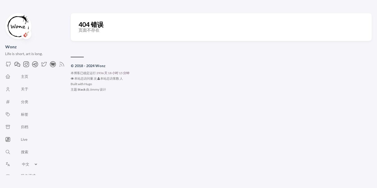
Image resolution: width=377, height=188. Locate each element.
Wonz (11, 46)
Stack (81, 89)
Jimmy (94, 89)
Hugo (88, 84)
